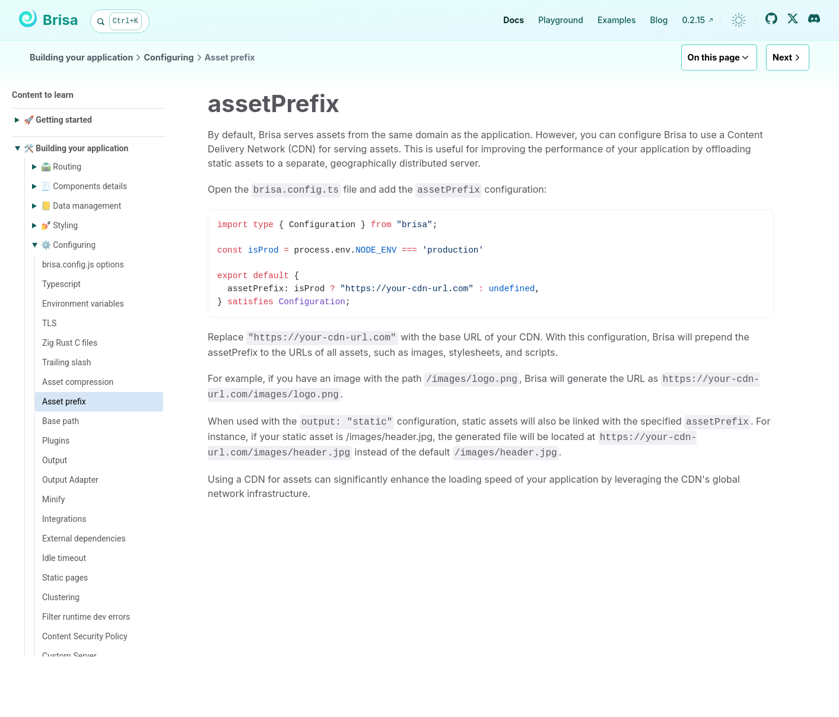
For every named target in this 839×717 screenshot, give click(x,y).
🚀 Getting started (58, 120)
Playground (560, 20)
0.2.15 (698, 20)
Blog (659, 20)
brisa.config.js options (83, 264)
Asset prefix (230, 57)
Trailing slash (66, 362)
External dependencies (84, 538)
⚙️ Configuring (68, 245)
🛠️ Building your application (76, 148)
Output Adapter (70, 480)
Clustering (61, 597)
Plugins (55, 440)
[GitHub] (771, 18)
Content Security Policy (85, 636)
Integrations (64, 519)
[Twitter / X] (793, 18)
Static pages (65, 577)
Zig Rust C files (69, 343)
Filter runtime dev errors (86, 617)
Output (54, 460)
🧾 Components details (84, 186)
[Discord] (814, 18)
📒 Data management (81, 206)
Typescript (61, 284)
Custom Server (69, 656)
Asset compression (77, 382)
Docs (513, 20)
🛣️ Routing (61, 166)
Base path (60, 421)
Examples (617, 20)
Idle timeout (64, 558)
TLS (49, 323)
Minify (53, 499)
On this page (719, 57)
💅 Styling (59, 225)
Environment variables (83, 303)
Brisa (48, 18)
